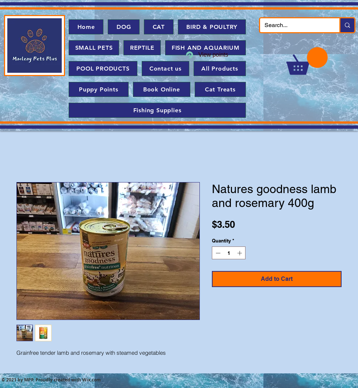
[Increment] (240, 253)
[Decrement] (217, 253)
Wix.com (91, 380)
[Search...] (294, 25)
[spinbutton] (229, 253)
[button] (307, 61)
